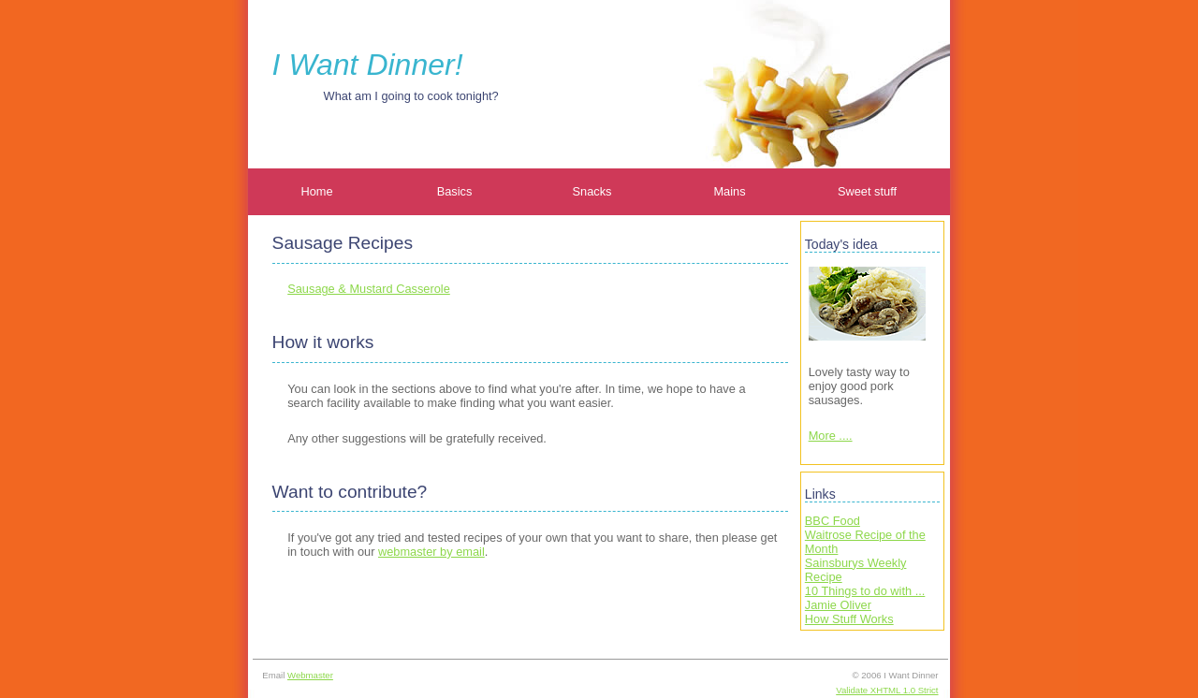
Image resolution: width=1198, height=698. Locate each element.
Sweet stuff (867, 191)
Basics (455, 191)
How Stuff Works (849, 619)
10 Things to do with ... (865, 591)
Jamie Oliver (838, 605)
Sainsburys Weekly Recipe (856, 570)
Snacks (592, 191)
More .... (831, 436)
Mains (729, 191)
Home (316, 191)
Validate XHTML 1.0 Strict (887, 690)
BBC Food (832, 521)
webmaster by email (431, 552)
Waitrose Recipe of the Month (865, 542)
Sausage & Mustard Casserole (368, 289)
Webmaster (310, 675)
